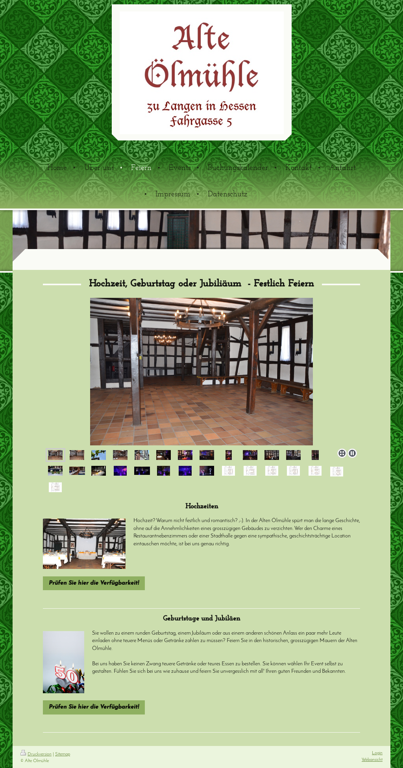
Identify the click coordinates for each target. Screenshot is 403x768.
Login (377, 753)
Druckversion (36, 754)
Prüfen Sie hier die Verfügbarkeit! (94, 583)
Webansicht (372, 759)
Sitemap (62, 754)
